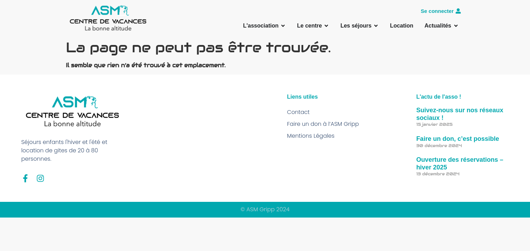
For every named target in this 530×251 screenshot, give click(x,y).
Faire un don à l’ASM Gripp (323, 124)
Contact (298, 112)
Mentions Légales (311, 136)
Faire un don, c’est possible (457, 138)
